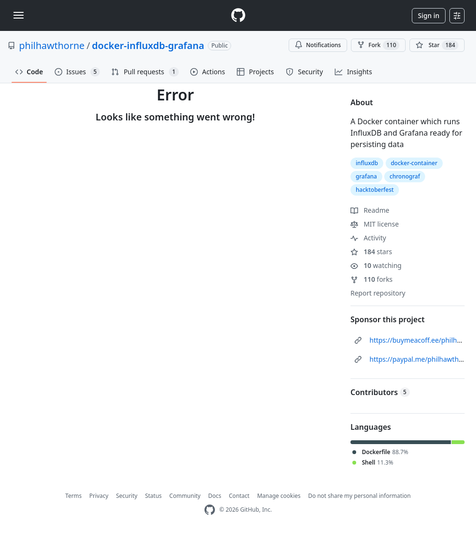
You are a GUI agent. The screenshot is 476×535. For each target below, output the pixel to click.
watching (375, 265)
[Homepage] (238, 15)
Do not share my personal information (359, 496)
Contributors (380, 392)
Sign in (428, 15)
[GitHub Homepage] (209, 510)
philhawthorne (52, 45)
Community (185, 496)
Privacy (98, 496)
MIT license (374, 223)
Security (126, 496)
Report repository (377, 292)
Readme (369, 210)
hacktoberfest (375, 190)
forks (371, 279)
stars (371, 251)
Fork (378, 45)
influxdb (367, 163)
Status (153, 496)
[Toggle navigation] (18, 15)
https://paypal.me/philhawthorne (421, 359)
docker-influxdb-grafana (148, 45)
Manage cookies (279, 496)
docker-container (414, 163)
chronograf (404, 176)
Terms (73, 496)
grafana (366, 176)
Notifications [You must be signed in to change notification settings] (318, 45)
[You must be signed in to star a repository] (437, 45)
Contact (239, 496)
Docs (215, 496)
